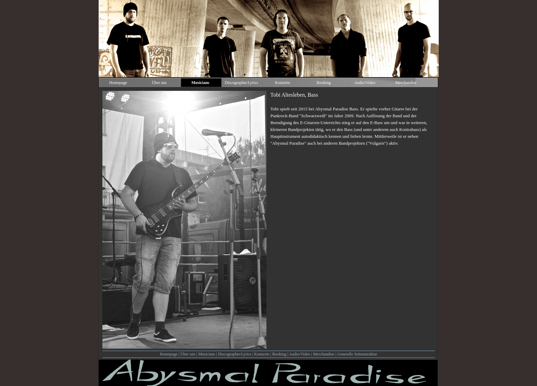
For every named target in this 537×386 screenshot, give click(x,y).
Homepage (168, 354)
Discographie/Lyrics (234, 354)
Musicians (206, 354)
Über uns (188, 354)
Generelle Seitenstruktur (357, 354)
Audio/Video (299, 354)
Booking (279, 354)
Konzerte (261, 354)
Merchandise (323, 354)
